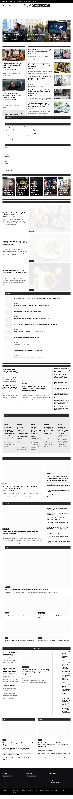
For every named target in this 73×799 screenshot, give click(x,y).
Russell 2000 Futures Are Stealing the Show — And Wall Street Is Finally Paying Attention (61, 406)
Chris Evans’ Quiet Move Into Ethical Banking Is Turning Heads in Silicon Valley (57, 522)
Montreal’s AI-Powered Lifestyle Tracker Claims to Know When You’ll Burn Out (58, 537)
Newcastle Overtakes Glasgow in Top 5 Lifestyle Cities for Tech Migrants (39, 52)
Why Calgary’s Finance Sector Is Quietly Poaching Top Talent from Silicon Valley (61, 387)
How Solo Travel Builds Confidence (45, 754)
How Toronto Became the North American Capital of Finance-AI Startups (20, 537)
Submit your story (66, 9)
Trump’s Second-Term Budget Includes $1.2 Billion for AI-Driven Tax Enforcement (63, 434)
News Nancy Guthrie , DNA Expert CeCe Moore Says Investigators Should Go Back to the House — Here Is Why (18, 758)
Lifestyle (44, 9)
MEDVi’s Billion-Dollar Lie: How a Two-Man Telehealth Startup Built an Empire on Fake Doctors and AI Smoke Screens (58, 483)
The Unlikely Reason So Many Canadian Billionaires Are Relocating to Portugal (9, 691)
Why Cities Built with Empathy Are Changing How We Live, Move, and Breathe (66, 705)
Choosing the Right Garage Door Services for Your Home (26, 341)
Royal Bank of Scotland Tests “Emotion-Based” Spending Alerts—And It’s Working (61, 393)
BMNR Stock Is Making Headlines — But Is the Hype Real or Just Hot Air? (10, 376)
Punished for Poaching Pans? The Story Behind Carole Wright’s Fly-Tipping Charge (35, 676)
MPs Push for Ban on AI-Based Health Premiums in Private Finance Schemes (19, 491)
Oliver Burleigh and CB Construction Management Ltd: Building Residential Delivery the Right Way (35, 328)
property (8, 297)
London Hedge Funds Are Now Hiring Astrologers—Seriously (50, 194)
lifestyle (5, 206)
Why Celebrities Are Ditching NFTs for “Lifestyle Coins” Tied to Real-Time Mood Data (14, 276)
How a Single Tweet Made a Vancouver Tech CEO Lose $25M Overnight (24, 1)
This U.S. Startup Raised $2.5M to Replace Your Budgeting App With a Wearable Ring (57, 527)
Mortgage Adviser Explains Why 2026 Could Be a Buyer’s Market (28, 354)
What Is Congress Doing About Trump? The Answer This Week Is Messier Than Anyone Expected (49, 435)
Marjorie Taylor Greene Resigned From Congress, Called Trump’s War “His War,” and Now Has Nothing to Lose (9, 435)
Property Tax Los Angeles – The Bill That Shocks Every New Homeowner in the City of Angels (39, 96)
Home (51, 780)
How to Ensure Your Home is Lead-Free (22, 348)
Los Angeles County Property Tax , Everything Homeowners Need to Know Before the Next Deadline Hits (37, 302)
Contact (59, 9)
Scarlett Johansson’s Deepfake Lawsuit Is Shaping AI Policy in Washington (35, 193)
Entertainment (20, 182)
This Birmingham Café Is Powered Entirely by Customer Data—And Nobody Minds (66, 683)
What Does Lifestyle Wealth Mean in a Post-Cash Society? (18, 143)
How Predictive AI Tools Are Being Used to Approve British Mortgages (59, 35)
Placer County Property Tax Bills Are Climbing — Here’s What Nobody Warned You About (35, 393)
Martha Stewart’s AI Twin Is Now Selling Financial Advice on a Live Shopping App (63, 192)
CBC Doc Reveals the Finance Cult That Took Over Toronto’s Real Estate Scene (31, 322)
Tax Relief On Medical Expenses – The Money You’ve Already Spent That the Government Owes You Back (39, 111)
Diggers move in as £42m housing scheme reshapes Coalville (27, 315)
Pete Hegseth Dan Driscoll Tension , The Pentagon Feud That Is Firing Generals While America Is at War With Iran (36, 436)
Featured (5, 90)
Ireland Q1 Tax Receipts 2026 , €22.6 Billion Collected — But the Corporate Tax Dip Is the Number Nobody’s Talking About (10, 658)
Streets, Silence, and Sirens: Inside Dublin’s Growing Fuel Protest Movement (16, 763)
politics (6, 419)
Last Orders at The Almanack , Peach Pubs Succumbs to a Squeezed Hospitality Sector (66, 672)
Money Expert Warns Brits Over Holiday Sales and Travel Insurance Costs (54, 757)
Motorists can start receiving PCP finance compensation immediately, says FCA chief (62, 374)
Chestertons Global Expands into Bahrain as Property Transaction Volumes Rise (31, 309)
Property (33, 9)
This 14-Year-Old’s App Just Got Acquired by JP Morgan (17, 748)
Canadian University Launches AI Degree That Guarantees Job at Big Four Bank (53, 621)
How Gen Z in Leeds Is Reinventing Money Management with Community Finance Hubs (40, 68)
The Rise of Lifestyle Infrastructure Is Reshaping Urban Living (51, 761)
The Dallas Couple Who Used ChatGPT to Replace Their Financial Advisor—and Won (60, 380)
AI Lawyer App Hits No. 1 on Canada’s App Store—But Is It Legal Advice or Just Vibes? (58, 541)
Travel (40, 723)
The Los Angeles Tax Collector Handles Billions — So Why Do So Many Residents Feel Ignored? (39, 82)
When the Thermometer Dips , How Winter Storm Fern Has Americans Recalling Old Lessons (66, 695)
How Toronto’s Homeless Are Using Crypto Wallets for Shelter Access (58, 518)
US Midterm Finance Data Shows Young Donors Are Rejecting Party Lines (65, 661)
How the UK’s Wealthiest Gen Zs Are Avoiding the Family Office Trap (20, 620)
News (11, 9)
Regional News (41, 617)
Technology (27, 9)
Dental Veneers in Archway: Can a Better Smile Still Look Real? (58, 495)
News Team (6, 39)
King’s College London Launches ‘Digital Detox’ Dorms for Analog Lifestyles (36, 35)
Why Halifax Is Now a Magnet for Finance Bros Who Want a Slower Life (9, 393)
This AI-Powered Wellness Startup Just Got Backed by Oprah (58, 546)
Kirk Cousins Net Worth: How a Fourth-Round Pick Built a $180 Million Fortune (61, 413)
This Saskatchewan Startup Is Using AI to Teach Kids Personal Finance (13, 113)
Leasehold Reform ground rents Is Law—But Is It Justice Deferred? (28, 335)
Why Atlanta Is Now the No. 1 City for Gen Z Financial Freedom (13, 218)
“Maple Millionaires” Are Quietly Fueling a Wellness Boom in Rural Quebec (12, 65)
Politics (38, 9)
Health (48, 9)
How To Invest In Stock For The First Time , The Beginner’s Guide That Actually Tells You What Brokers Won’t (53, 645)
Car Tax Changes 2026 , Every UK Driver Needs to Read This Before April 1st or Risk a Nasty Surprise (19, 645)
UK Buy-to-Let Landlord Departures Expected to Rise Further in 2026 (29, 361)
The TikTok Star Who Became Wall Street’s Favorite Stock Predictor (26, 594)
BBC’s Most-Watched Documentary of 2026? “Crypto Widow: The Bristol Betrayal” (22, 193)
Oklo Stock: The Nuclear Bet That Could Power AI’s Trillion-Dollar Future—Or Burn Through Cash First (61, 399)
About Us (54, 9)
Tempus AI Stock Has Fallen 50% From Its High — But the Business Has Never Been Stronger (58, 532)
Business (21, 9)
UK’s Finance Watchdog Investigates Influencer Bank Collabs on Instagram (11, 95)
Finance (15, 9)
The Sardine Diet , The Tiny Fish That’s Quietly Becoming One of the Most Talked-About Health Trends (14, 247)
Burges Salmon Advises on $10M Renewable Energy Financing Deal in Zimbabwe (66, 715)
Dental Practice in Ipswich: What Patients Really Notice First (57, 500)
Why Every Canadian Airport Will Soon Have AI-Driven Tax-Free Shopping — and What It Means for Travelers (53, 749)
